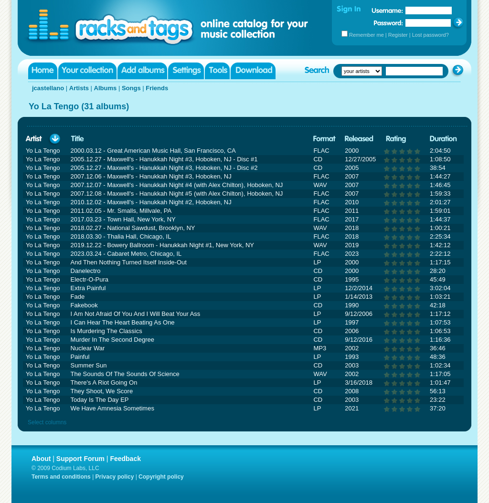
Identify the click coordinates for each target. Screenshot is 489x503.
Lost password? (430, 35)
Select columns (47, 422)
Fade (78, 296)
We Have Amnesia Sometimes (112, 408)
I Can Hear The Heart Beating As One (123, 322)
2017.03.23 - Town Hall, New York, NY (123, 219)
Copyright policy (161, 476)
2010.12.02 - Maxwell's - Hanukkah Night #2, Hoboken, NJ (151, 202)
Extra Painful (88, 288)
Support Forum (80, 458)
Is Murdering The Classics (106, 331)
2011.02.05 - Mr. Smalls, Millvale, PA (121, 210)
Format (324, 139)
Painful (80, 356)
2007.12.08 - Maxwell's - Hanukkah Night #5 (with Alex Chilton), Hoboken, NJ (177, 193)
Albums (105, 88)
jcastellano (48, 88)
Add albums (142, 71)
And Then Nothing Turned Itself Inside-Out (129, 262)
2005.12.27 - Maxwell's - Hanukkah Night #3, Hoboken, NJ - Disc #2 (164, 167)
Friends (157, 88)
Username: (387, 10)
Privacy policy (115, 476)
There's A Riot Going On (104, 382)
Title (77, 139)
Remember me (366, 35)
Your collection (87, 71)
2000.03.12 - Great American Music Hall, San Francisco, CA (153, 150)
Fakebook (84, 305)
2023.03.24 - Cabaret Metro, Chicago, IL (126, 253)
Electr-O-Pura (89, 279)
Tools (217, 71)
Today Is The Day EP (100, 399)
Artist (34, 139)
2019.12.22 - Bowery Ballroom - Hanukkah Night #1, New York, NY (162, 245)
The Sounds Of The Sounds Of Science (125, 373)
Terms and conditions (61, 476)
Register (398, 35)
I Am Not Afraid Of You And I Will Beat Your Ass (136, 313)
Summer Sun (89, 365)
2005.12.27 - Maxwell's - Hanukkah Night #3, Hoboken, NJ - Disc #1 (164, 159)
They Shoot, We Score (102, 391)
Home (42, 71)
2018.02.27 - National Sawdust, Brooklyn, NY (133, 227)
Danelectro (86, 270)
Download (253, 71)
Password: (388, 22)
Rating (396, 139)
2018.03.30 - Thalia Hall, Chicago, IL (121, 236)
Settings (186, 71)
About (41, 458)
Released (359, 139)
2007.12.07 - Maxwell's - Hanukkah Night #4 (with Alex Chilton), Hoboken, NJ (177, 185)
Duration (443, 139)
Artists (79, 88)
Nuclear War (88, 348)
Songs (131, 88)
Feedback (125, 458)
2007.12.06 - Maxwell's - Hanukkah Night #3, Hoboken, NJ (151, 176)
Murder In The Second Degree (112, 339)
